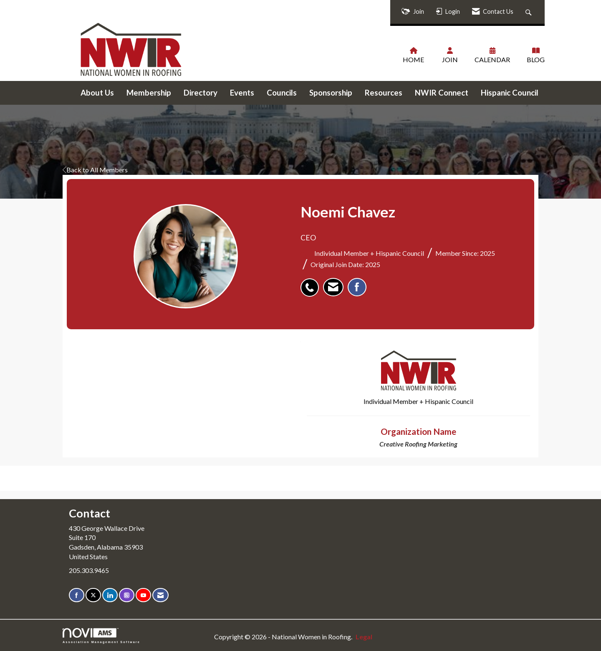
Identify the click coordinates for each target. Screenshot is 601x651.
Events (242, 92)
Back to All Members (95, 170)
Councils (282, 92)
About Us (97, 92)
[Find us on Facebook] (76, 595)
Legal (364, 637)
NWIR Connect (441, 92)
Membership (148, 92)
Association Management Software (101, 635)
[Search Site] (529, 12)
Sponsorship (330, 92)
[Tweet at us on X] (93, 595)
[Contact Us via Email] (160, 595)
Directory (200, 92)
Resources (383, 92)
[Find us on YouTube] (143, 595)
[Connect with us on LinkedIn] (110, 595)
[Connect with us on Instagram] (126, 595)
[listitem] (311, 283)
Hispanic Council (509, 92)
